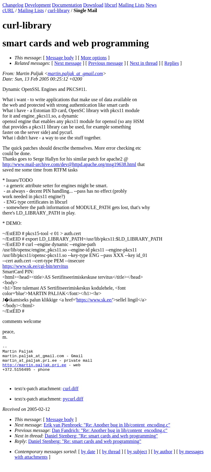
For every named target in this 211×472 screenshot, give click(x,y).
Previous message (105, 63)
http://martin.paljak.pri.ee (34, 369)
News (151, 5)
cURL (8, 10)
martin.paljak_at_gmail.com (75, 73)
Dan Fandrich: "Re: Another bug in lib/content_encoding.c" (109, 437)
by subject (137, 458)
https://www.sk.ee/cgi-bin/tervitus (35, 266)
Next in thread (144, 63)
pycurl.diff (73, 406)
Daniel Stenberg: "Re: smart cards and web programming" (101, 443)
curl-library (59, 10)
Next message (67, 63)
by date (88, 458)
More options (94, 57)
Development (38, 5)
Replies (171, 63)
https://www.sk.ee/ (94, 299)
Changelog (12, 5)
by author (163, 458)
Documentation (67, 5)
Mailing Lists (132, 5)
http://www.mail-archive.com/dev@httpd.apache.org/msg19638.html (69, 164)
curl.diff (71, 395)
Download (93, 5)
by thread (111, 458)
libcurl (111, 5)
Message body (60, 57)
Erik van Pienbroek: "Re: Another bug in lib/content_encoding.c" (107, 432)
